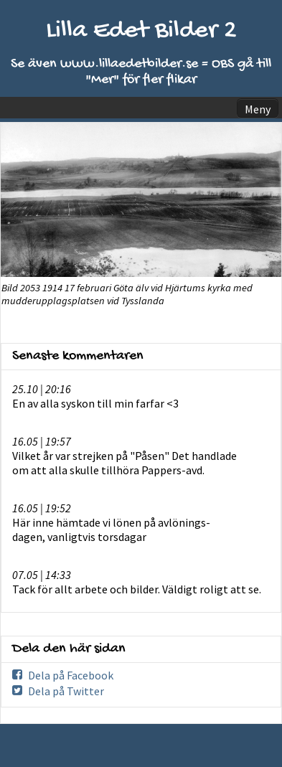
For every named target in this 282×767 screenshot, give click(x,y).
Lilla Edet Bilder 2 (141, 31)
